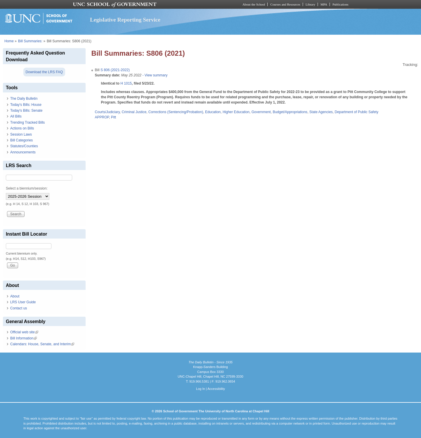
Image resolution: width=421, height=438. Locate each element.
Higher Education (236, 112)
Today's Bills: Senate (26, 110)
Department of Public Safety (356, 112)
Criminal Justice (134, 112)
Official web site (24, 332)
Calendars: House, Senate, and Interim (42, 344)
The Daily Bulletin (23, 99)
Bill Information (23, 338)
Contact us (18, 308)
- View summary (154, 75)
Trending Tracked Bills (27, 122)
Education (213, 112)
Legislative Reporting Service (125, 20)
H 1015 (126, 83)
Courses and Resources (285, 4)
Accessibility (216, 388)
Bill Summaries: (30, 41)
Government (261, 112)
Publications (340, 4)
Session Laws (21, 134)
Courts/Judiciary (107, 112)
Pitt (113, 117)
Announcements (23, 152)
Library (310, 4)
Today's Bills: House (25, 105)
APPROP (102, 117)
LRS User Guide (23, 302)
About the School (253, 4)
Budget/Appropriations (290, 112)
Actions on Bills (22, 128)
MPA (323, 4)
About (14, 296)
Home (9, 41)
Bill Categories (21, 140)
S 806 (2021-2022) (115, 70)
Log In (200, 388)
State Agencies (321, 112)
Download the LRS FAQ (44, 72)
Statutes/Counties (24, 146)
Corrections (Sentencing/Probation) (175, 112)
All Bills (16, 116)
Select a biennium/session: (27, 188)
